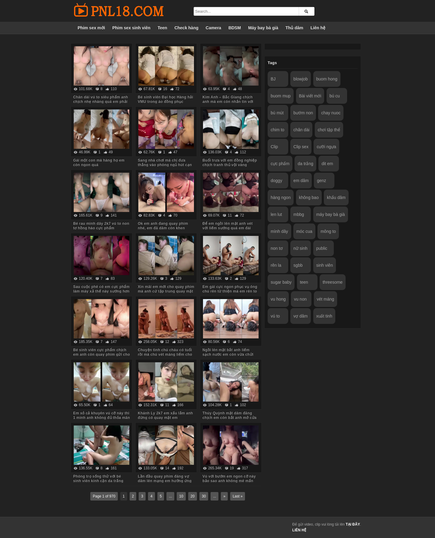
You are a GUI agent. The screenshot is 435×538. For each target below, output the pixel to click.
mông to (328, 231)
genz (321, 180)
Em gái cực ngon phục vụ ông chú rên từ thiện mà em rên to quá (229, 291)
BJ (273, 79)
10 (181, 496)
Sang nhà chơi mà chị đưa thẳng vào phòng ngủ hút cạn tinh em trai (165, 164)
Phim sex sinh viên (131, 27)
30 (204, 496)
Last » (238, 496)
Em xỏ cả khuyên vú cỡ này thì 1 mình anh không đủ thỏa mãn (101, 415)
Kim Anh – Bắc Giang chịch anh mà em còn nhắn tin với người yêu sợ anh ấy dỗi (227, 101)
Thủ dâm (294, 27)
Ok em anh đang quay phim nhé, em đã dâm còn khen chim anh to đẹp (163, 228)
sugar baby (281, 282)
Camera (213, 27)
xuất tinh (324, 316)
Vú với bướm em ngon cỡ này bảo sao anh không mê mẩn (229, 478)
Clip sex (300, 146)
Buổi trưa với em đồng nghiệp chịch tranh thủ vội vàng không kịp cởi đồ (229, 164)
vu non (300, 299)
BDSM (234, 27)
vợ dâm (300, 316)
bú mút (277, 112)
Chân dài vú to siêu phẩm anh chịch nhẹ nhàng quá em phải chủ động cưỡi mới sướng (100, 101)
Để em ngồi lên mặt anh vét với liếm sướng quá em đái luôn (227, 228)
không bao (309, 197)
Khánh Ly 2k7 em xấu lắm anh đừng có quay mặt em (165, 415)
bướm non (303, 112)
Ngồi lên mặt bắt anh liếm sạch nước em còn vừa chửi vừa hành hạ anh (227, 354)
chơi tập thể (329, 129)
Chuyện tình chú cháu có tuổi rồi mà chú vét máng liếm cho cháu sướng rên (165, 354)
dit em (327, 163)
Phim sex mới (91, 27)
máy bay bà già (330, 214)
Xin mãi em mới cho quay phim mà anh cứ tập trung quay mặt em (166, 291)
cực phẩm (280, 163)
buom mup (281, 95)
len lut (276, 214)
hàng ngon (281, 197)
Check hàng (186, 27)
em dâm (301, 180)
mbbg (298, 214)
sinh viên (324, 265)
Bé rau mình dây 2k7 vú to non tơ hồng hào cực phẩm (101, 225)
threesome (333, 282)
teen (304, 282)
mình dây (279, 231)
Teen (162, 27)
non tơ (277, 248)
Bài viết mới (310, 95)
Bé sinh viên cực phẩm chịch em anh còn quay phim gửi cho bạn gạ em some (101, 354)
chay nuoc (330, 112)
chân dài (301, 129)
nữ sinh (300, 248)
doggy (276, 180)
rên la (276, 265)
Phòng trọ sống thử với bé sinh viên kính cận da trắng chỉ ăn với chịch (98, 480)
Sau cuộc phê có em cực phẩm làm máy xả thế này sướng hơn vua (101, 291)
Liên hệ (318, 27)
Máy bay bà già (263, 27)
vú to (275, 316)
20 (193, 496)
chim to (277, 129)
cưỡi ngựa (326, 146)
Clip (274, 146)
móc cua (304, 231)
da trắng (305, 163)
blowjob (300, 79)
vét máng (325, 299)
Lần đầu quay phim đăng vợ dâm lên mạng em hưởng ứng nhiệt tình (165, 480)
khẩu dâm (336, 197)
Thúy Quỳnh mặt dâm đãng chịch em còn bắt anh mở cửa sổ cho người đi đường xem (229, 417)
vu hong (278, 299)
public (321, 248)
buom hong (326, 79)
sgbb (297, 265)
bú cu (335, 95)
